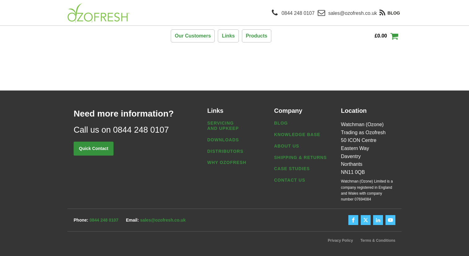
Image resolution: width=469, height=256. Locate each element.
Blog (281, 123)
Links (228, 35)
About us (286, 145)
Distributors (225, 151)
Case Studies (292, 168)
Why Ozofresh (226, 162)
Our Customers (193, 35)
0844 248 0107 (103, 220)
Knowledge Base (297, 134)
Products (256, 35)
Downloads (223, 139)
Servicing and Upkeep (223, 126)
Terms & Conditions (377, 240)
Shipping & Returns (300, 157)
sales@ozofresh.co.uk (163, 220)
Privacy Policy (340, 240)
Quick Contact (93, 148)
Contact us (289, 180)
